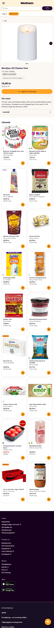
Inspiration (6, 522)
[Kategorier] (3, 3)
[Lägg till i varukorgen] (23, 163)
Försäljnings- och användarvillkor (14, 617)
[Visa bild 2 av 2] (27, 63)
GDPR (4, 613)
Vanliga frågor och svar (11, 524)
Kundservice (6, 543)
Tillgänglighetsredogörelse (12, 622)
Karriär (5, 567)
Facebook (6, 549)
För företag (6, 573)
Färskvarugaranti (8, 533)
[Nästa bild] (50, 43)
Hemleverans (7, 530)
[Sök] (3, 8)
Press (5, 570)
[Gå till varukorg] (47, 8)
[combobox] (22, 8)
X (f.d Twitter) (8, 551)
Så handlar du (7, 527)
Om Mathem (6, 564)
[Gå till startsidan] (27, 3)
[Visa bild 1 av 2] (26, 63)
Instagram (6, 554)
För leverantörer (8, 546)
